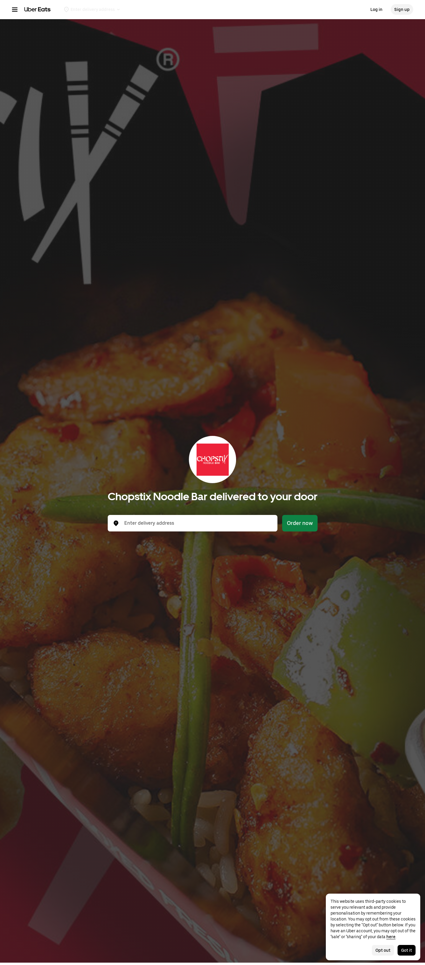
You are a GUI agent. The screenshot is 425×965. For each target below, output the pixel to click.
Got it (406, 950)
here (390, 936)
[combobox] (197, 523)
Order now (300, 523)
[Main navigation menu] (15, 9)
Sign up (402, 9)
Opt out (382, 950)
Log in (376, 9)
